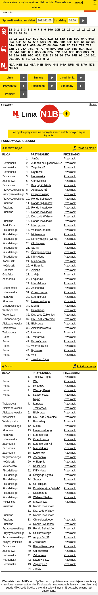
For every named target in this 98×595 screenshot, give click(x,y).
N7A (84, 64)
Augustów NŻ (39, 189)
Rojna (36, 399)
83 (10, 52)
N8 (11, 68)
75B (30, 48)
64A (11, 45)
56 (24, 42)
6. (23, 58)
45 (25, 33)
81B (74, 48)
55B (18, 42)
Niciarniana (38, 234)
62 (88, 42)
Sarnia (35, 247)
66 (39, 45)
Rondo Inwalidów (41, 207)
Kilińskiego (37, 256)
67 (44, 45)
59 (49, 42)
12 (68, 29)
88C (78, 52)
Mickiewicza (38, 261)
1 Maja (35, 274)
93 (51, 55)
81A (67, 48)
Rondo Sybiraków (41, 198)
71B (81, 45)
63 (93, 42)
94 (56, 55)
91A (16, 55)
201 (11, 58)
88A (64, 52)
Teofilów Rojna (40, 359)
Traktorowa (38, 337)
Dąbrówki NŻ (41, 559)
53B (69, 38)
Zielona (35, 270)
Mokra (35, 305)
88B (71, 52)
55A (11, 42)
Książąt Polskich (41, 185)
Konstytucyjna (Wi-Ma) (44, 238)
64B (18, 45)
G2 (39, 58)
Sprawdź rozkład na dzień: (19, 20)
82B (89, 48)
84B (23, 52)
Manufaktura (38, 283)
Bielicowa (37, 323)
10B (57, 29)
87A (50, 52)
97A (67, 55)
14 (73, 29)
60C (69, 42)
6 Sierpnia (37, 265)
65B (32, 45)
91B (23, 55)
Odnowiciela (38, 180)
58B (43, 42)
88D (86, 52)
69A (55, 45)
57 (29, 42)
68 (49, 45)
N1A (12, 64)
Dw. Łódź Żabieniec (43, 314)
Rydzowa (36, 350)
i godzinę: (60, 20)
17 (88, 29)
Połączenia (38, 85)
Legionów (37, 279)
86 (44, 52)
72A (89, 45)
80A (53, 48)
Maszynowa (38, 225)
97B (74, 55)
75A (23, 48)
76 (37, 48)
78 (47, 48)
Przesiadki (70, 158)
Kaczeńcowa (38, 341)
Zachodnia (37, 287)
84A (16, 52)
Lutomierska (38, 296)
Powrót (8, 105)
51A (43, 38)
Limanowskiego (40, 301)
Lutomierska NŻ (42, 443)
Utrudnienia (67, 77)
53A (62, 38)
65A (25, 45)
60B (62, 42)
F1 (28, 58)
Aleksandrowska (41, 328)
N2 (26, 64)
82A (81, 48)
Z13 (21, 38)
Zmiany (38, 77)
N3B (40, 64)
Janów (35, 158)
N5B (71, 64)
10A (50, 29)
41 (15, 33)
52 (56, 38)
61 (83, 42)
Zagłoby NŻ (38, 167)
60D (76, 42)
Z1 (10, 29)
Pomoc (93, 104)
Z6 (15, 38)
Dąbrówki (36, 172)
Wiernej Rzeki (39, 345)
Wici (33, 354)
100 (86, 55)
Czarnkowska (39, 292)
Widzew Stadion (40, 229)
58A (35, 42)
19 (10, 33)
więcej (79, 2)
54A (84, 38)
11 (63, 29)
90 (10, 55)
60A (55, 42)
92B (45, 55)
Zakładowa (39, 541)
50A (28, 38)
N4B (56, 64)
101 (93, 55)
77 (42, 48)
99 (80, 55)
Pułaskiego (37, 310)
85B (38, 52)
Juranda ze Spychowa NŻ (46, 163)
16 (83, 29)
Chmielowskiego (43, 519)
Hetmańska (38, 176)
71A (74, 45)
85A (30, 52)
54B (91, 38)
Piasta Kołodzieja (43, 546)
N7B (92, 64)
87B (57, 52)
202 (17, 58)
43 (20, 33)
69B (62, 45)
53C (76, 38)
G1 (33, 58)
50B (35, 38)
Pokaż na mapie (84, 148)
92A (38, 55)
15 (78, 29)
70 (68, 45)
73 (17, 48)
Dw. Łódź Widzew (41, 216)
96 (61, 55)
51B (50, 38)
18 (94, 29)
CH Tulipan (37, 243)
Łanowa (36, 332)
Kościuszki (39, 466)
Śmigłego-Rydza (41, 252)
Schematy (67, 85)
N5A (63, 64)
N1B (19, 64)
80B (60, 48)
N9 (16, 68)
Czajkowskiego (40, 194)
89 (92, 52)
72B (11, 48)
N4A (48, 64)
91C (30, 55)
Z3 (10, 38)
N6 (77, 64)
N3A (33, 64)
